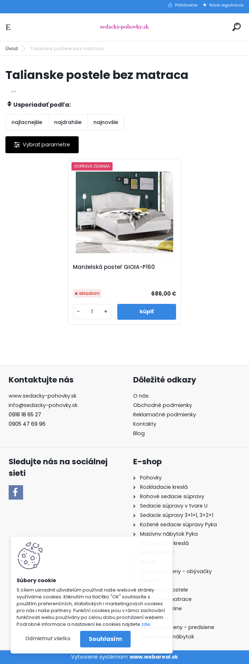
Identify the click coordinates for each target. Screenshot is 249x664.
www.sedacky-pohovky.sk (43, 395)
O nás (141, 395)
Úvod (11, 48)
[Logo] (124, 27)
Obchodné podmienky (162, 405)
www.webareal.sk (154, 656)
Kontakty (144, 424)
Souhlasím (105, 639)
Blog (139, 433)
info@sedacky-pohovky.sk (43, 405)
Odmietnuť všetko (47, 638)
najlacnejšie (27, 122)
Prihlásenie (186, 5)
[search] (237, 27)
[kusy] (92, 312)
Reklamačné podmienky (164, 414)
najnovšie (105, 122)
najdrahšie (68, 122)
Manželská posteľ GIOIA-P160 (114, 267)
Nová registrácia (226, 5)
